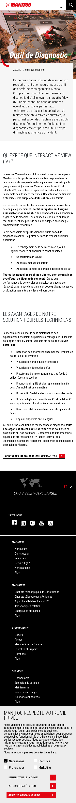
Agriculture (21, 548)
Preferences (16, 767)
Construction (22, 553)
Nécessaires (16, 761)
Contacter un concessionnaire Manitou (35, 456)
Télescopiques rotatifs (27, 606)
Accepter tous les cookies (32, 795)
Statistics (44, 761)
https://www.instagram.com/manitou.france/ (30, 522)
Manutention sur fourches (29, 644)
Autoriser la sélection (32, 786)
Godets (19, 635)
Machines (18, 585)
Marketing (44, 767)
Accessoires (20, 628)
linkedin (21, 522)
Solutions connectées (27, 697)
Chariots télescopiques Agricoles (33, 596)
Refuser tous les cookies (32, 777)
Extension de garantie (27, 682)
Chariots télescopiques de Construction (37, 591)
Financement (22, 678)
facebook (12, 522)
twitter (48, 522)
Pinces (19, 639)
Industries (20, 558)
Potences (20, 653)
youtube (39, 522)
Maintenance (22, 687)
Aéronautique (22, 567)
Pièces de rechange (26, 692)
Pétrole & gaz (22, 563)
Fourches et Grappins (26, 649)
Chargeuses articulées (27, 610)
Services (17, 671)
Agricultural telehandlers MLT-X (32, 601)
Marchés (18, 542)
